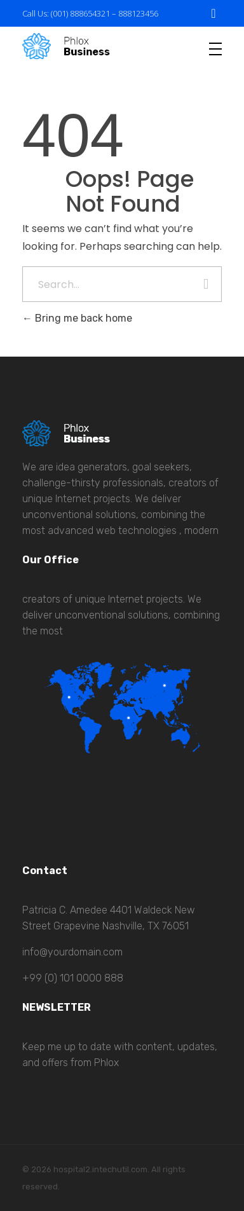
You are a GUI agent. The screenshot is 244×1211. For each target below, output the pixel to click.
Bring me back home (77, 318)
